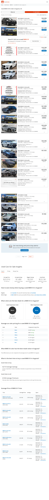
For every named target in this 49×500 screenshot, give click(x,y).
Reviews (29, 271)
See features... (43, 399)
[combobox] (44, 14)
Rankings (15, 271)
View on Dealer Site (9, 176)
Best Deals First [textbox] (43, 14)
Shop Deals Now (35, 41)
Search (2, 271)
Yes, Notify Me (24, 250)
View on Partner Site (9, 132)
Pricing (8, 271)
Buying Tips (22, 271)
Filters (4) (13, 12)
